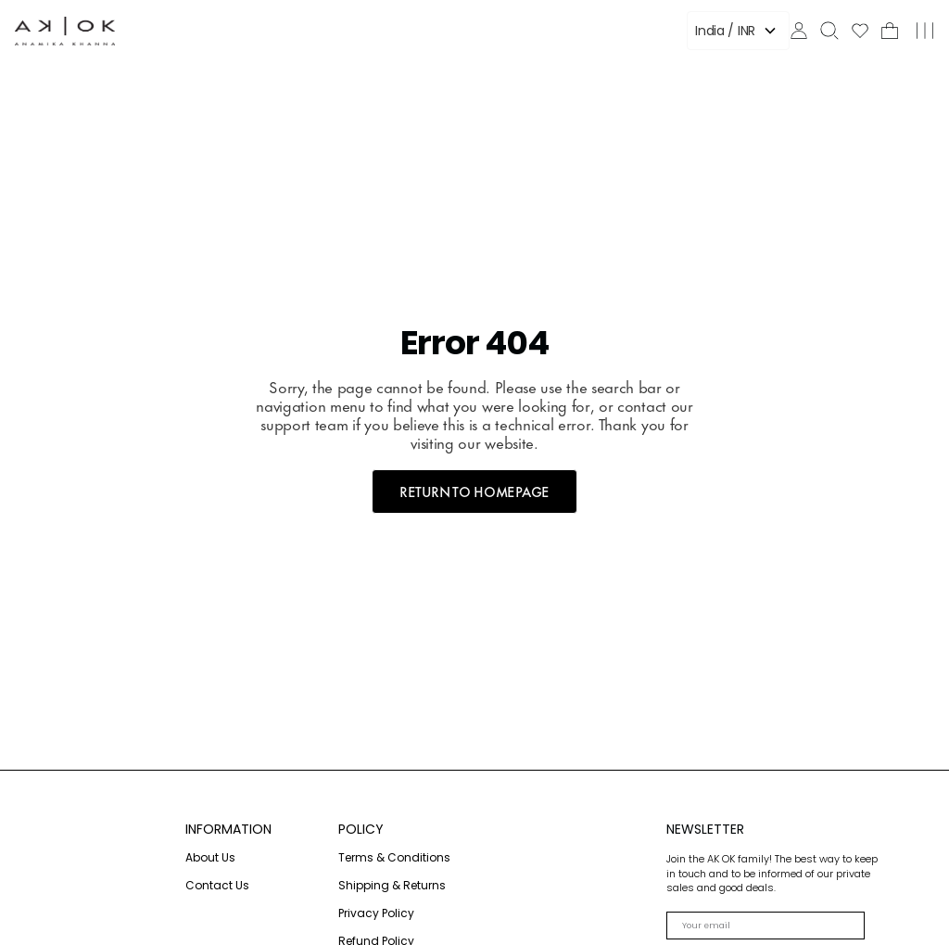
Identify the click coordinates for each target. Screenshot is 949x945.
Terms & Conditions (394, 857)
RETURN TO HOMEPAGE (474, 491)
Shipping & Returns (392, 885)
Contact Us (217, 885)
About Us (210, 857)
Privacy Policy (376, 913)
